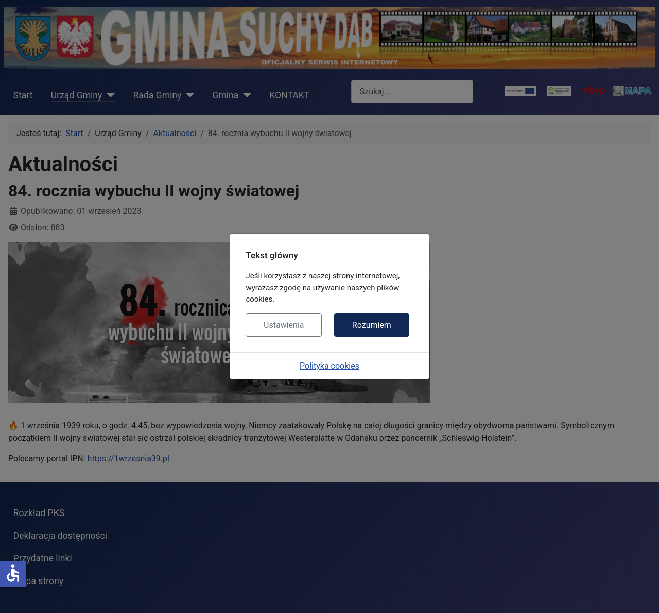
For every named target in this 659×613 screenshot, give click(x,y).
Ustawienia (284, 325)
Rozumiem (371, 325)
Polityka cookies (329, 366)
